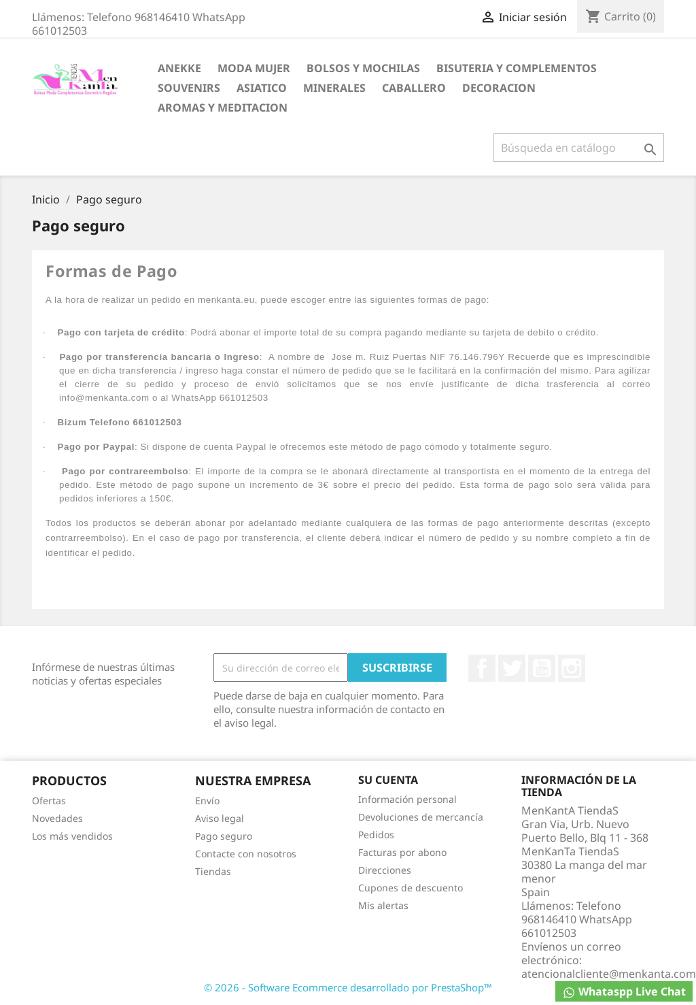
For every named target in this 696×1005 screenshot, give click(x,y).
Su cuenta (388, 779)
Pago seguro (223, 835)
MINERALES (334, 87)
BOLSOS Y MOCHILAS (363, 68)
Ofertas (49, 800)
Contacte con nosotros (245, 853)
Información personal (407, 799)
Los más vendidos (72, 835)
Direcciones (384, 869)
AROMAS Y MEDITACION (223, 107)
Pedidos (376, 834)
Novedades (57, 818)
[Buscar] (578, 147)
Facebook (481, 668)
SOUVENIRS (189, 87)
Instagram (571, 668)
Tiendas (213, 871)
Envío (207, 800)
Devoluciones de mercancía (420, 816)
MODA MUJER (254, 68)
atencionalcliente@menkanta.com (608, 973)
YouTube (541, 668)
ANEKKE (179, 68)
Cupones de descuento (410, 887)
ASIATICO (262, 87)
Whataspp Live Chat (624, 992)
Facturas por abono (402, 852)
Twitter (511, 668)
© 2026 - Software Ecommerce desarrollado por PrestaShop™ (348, 987)
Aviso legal (219, 818)
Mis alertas (383, 905)
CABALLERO (414, 87)
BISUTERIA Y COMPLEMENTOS (516, 68)
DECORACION (499, 87)
